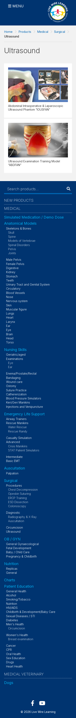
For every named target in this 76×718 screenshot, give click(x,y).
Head (9, 338)
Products (24, 32)
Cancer (11, 645)
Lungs (10, 313)
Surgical (59, 32)
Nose (9, 297)
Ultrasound (13, 531)
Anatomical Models (20, 223)
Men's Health (15, 624)
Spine (12, 236)
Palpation (12, 473)
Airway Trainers (16, 419)
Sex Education (15, 658)
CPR (9, 649)
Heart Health (14, 666)
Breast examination (20, 639)
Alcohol (11, 595)
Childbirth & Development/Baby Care (30, 612)
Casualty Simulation (19, 438)
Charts (9, 580)
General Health (16, 591)
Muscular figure (16, 309)
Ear (8, 326)
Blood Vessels (15, 293)
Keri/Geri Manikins (18, 402)
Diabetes (12, 620)
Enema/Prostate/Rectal (21, 373)
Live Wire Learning (44, 712)
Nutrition (11, 564)
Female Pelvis (15, 264)
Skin (9, 305)
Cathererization (16, 394)
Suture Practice (16, 390)
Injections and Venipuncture (24, 406)
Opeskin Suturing (19, 493)
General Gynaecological (22, 544)
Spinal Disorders (19, 245)
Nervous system (17, 301)
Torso (10, 342)
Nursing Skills (15, 349)
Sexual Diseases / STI (20, 616)
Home (8, 32)
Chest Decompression (23, 489)
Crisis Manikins (17, 446)
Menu (18, 6)
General (11, 572)
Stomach (12, 276)
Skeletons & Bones (18, 228)
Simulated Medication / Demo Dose (34, 217)
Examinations (14, 359)
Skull (11, 232)
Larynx (10, 321)
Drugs (10, 662)
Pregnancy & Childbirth (21, 556)
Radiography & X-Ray (22, 517)
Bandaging (13, 377)
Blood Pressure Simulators (23, 398)
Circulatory (13, 288)
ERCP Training (17, 498)
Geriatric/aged (16, 354)
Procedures (14, 485)
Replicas (11, 568)
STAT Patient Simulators (23, 450)
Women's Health (17, 635)
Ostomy (11, 386)
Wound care (14, 382)
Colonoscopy (17, 506)
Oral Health (13, 654)
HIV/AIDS (12, 607)
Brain (9, 334)
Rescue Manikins (17, 423)
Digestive (12, 268)
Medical (42, 32)
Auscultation (14, 468)
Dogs (8, 683)
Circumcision (14, 527)
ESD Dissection (18, 502)
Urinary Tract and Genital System (28, 284)
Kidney (10, 272)
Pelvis (12, 249)
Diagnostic (13, 512)
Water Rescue (17, 427)
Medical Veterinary (24, 674)
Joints (12, 253)
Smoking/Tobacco (18, 599)
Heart (9, 317)
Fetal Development (18, 548)
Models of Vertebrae (21, 240)
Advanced (13, 442)
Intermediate (14, 457)
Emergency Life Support (24, 414)
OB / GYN (12, 539)
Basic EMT (13, 461)
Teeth (10, 280)
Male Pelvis (13, 259)
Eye (8, 330)
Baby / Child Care (18, 552)
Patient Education (19, 586)
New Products (18, 200)
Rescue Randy (17, 431)
